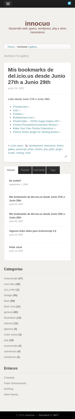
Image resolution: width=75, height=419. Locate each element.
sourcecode (10, 345)
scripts (11, 152)
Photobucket (20, 106)
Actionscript (10, 278)
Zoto (15, 110)
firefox (60, 145)
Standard (44, 415)
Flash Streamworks (15, 383)
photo (31, 149)
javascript (21, 149)
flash (6, 300)
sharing (20, 152)
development (36, 145)
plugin (59, 149)
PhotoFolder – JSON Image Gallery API (36, 121)
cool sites (9, 284)
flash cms (9, 306)
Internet (8, 323)
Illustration (10, 317)
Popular (25, 170)
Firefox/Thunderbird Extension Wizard (35, 124)
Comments (39, 170)
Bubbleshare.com (23, 117)
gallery (11, 149)
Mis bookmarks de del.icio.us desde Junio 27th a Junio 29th (36, 76)
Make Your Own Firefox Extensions (33, 128)
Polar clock (15, 247)
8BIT (56, 415)
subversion (10, 351)
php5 (51, 149)
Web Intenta (11, 394)
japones (8, 328)
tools (27, 152)
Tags (52, 170)
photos (38, 149)
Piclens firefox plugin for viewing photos (36, 131)
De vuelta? (15, 180)
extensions (49, 145)
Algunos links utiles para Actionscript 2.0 (32, 231)
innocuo (37, 23)
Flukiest (17, 113)
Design (8, 295)
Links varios (17, 145)
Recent (11, 170)
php (46, 149)
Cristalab (9, 377)
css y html (10, 289)
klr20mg (8, 388)
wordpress (10, 356)
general (8, 312)
